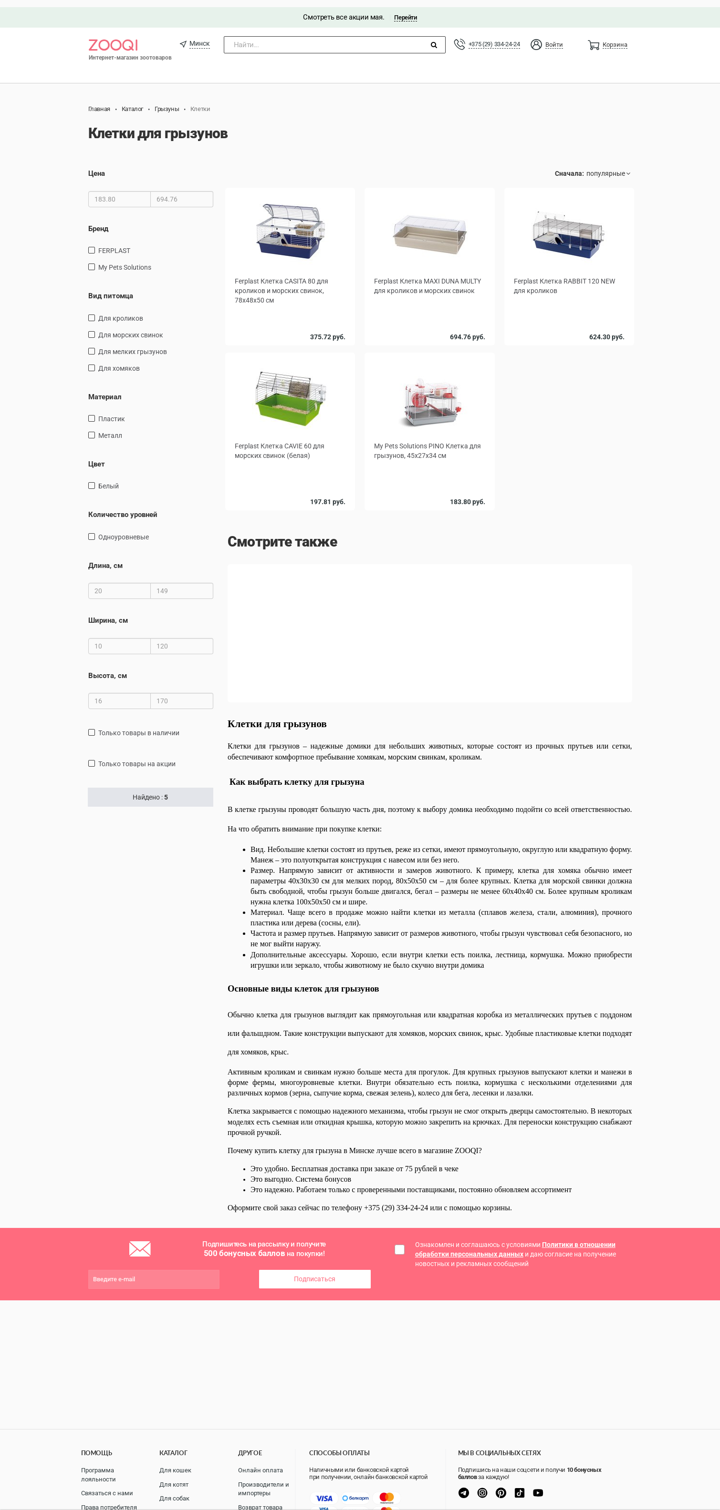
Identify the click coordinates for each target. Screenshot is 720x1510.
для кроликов (120, 311)
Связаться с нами (107, 1493)
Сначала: (569, 167)
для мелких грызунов (132, 344)
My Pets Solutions (124, 260)
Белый (108, 479)
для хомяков (119, 361)
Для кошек (175, 1470)
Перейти (405, 10)
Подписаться (314, 1271)
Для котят (173, 1484)
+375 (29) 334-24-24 (494, 37)
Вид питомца (110, 288)
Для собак (174, 1498)
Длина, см (105, 558)
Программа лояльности (98, 1475)
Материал (105, 389)
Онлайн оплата (260, 1470)
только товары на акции (137, 756)
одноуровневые (123, 530)
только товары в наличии (138, 726)
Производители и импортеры (263, 1489)
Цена (96, 166)
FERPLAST (114, 243)
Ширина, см (108, 613)
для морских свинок (130, 328)
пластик (111, 412)
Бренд (98, 221)
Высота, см (107, 668)
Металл (110, 428)
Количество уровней (122, 508)
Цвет (96, 457)
